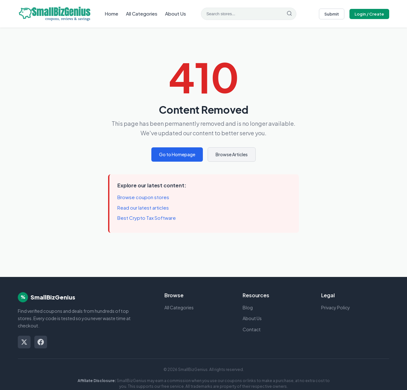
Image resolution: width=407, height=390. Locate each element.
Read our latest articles (143, 208)
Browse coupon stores (143, 197)
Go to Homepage (177, 154)
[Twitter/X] (24, 342)
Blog (248, 307)
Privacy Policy (335, 307)
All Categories (141, 13)
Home (111, 13)
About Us (175, 13)
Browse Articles (232, 154)
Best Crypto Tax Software (146, 218)
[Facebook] (40, 342)
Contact (252, 329)
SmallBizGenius (53, 297)
